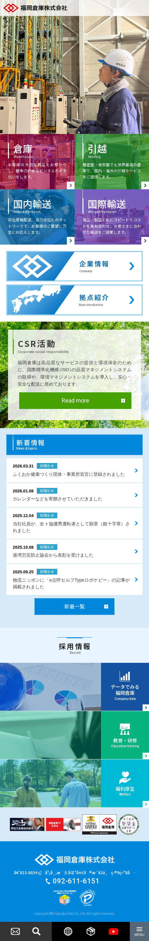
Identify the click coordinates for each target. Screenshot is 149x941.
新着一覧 (74, 606)
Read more (75, 400)
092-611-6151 (76, 881)
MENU (139, 933)
